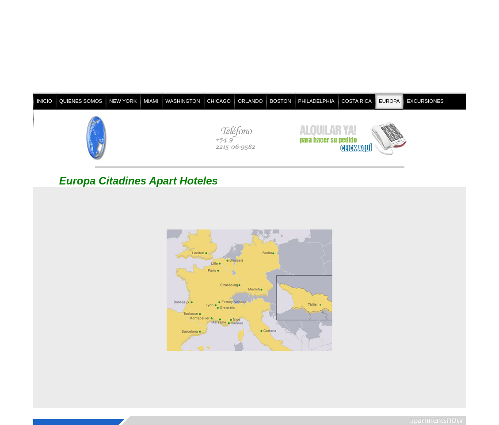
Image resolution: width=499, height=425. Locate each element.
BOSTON (280, 101)
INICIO (44, 101)
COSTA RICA (357, 101)
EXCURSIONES (425, 101)
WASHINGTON (182, 101)
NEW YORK (123, 101)
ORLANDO (250, 101)
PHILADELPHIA (316, 101)
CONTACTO (51, 118)
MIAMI (151, 101)
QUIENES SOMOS (80, 101)
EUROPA (389, 101)
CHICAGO (219, 101)
